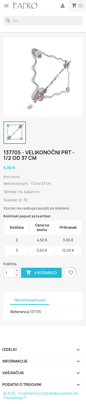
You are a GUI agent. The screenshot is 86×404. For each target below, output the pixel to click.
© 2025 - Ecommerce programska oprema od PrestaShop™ (40, 395)
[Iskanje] (43, 20)
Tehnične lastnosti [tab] (30, 300)
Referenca (19, 311)
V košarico (41, 273)
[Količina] (8, 273)
